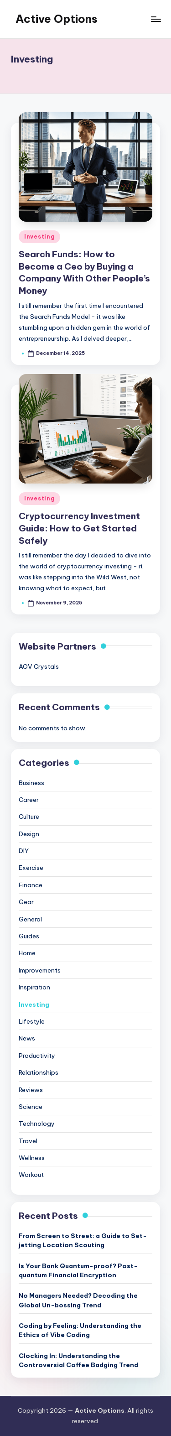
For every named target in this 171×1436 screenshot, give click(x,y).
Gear (26, 902)
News (27, 1038)
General (30, 919)
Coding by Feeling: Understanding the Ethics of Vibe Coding (80, 1330)
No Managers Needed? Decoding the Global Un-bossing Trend (78, 1300)
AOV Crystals (39, 666)
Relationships (38, 1072)
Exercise (31, 868)
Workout (31, 1175)
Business (31, 783)
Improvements (40, 970)
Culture (29, 816)
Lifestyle (32, 1021)
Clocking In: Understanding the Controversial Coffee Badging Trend (78, 1360)
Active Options (57, 19)
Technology (37, 1123)
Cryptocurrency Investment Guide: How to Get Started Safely (79, 528)
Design (29, 834)
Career (29, 800)
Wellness (32, 1158)
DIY (24, 851)
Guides (29, 936)
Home (27, 953)
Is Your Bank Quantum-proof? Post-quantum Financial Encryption (78, 1270)
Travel (28, 1141)
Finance (30, 885)
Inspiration (34, 987)
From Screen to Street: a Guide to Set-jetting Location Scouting (83, 1240)
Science (30, 1107)
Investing (39, 236)
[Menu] (155, 18)
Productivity (37, 1055)
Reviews (31, 1090)
